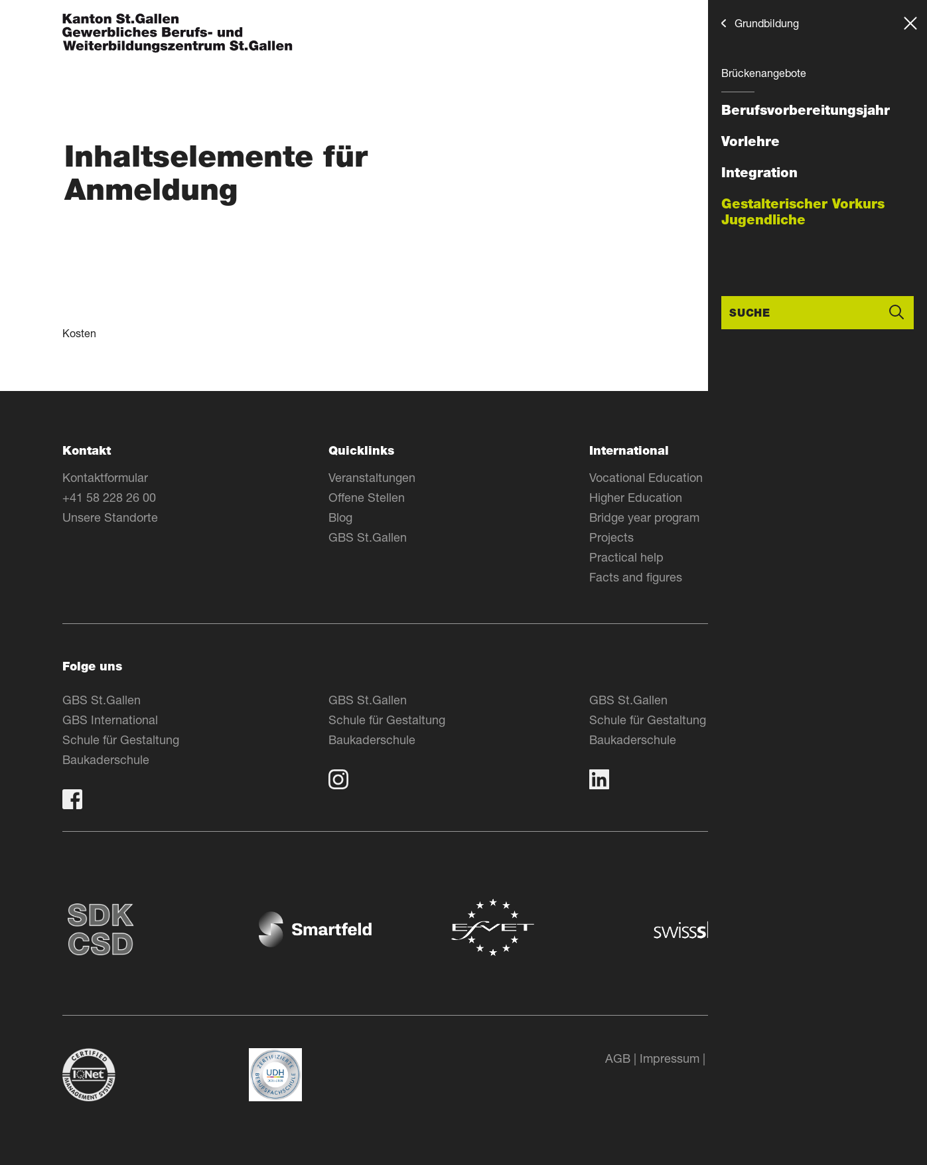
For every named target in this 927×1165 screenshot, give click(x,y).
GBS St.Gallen (367, 537)
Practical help (626, 557)
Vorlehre (750, 141)
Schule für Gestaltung (120, 739)
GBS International (110, 719)
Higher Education (635, 497)
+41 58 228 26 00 (109, 497)
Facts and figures (635, 577)
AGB (617, 1058)
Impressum (669, 1058)
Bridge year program (644, 517)
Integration (759, 173)
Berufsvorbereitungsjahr (805, 110)
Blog (340, 517)
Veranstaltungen (371, 477)
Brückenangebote (763, 72)
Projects (611, 537)
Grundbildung (767, 23)
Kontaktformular (105, 477)
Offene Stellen (366, 497)
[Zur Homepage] (177, 34)
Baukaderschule (105, 759)
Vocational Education (646, 477)
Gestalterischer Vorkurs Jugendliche (803, 212)
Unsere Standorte (110, 517)
